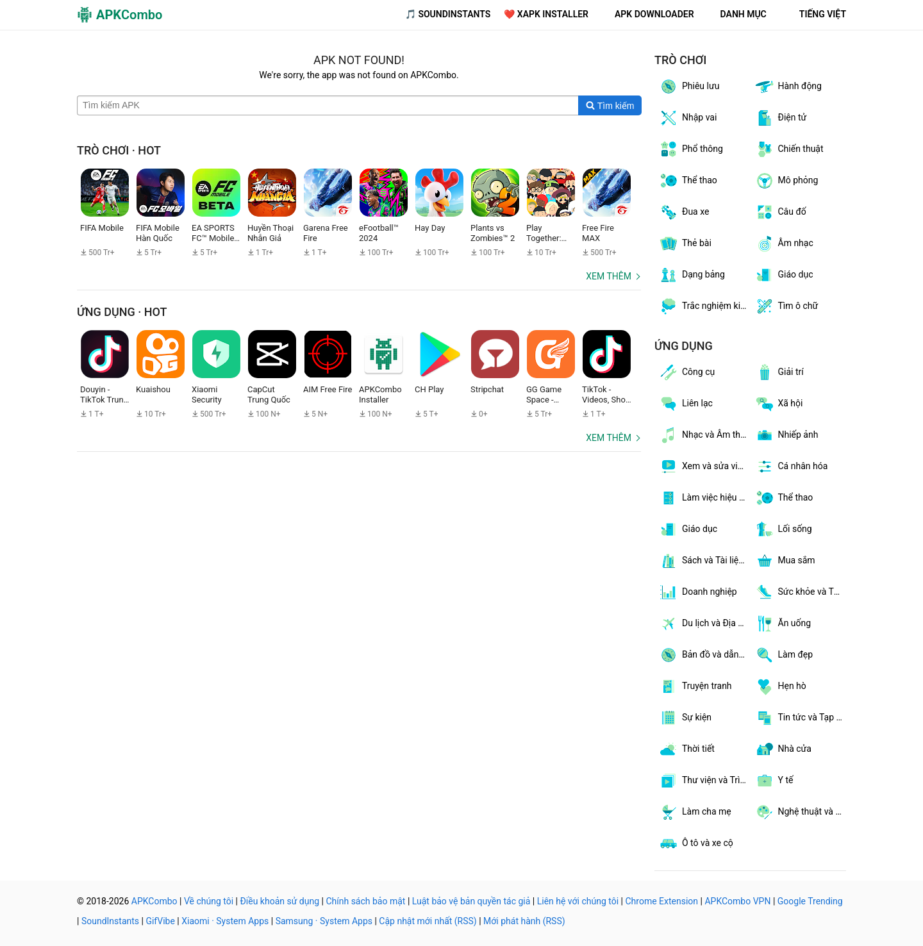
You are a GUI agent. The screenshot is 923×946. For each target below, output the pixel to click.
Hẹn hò (780, 686)
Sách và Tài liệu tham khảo (704, 561)
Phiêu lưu (688, 86)
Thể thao (783, 498)
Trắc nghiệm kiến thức (704, 306)
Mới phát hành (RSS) (524, 921)
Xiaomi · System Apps (225, 921)
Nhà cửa (782, 749)
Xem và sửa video (704, 466)
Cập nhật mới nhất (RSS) (427, 921)
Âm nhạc (783, 243)
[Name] (328, 105)
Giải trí (779, 372)
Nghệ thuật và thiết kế (800, 812)
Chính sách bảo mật (365, 901)
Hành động (788, 86)
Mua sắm (784, 561)
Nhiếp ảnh (786, 435)
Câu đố (780, 212)
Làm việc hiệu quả (704, 498)
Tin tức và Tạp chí (800, 718)
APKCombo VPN (737, 901)
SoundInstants (110, 921)
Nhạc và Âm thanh (704, 435)
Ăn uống (782, 623)
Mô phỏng (786, 180)
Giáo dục (783, 275)
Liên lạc (685, 404)
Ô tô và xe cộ (695, 843)
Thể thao (687, 180)
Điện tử (780, 118)
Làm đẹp (783, 655)
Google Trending (810, 901)
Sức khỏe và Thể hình (800, 592)
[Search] (610, 105)
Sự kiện (684, 718)
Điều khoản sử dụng (279, 901)
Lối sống (783, 529)
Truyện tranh (695, 686)
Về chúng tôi (208, 901)
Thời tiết (686, 749)
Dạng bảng (691, 275)
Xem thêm (608, 276)
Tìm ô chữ (786, 306)
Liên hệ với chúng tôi (578, 901)
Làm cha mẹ (694, 812)
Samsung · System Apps (324, 921)
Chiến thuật (789, 149)
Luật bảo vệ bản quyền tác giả (471, 901)
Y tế (774, 780)
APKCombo (154, 901)
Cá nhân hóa (791, 466)
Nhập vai (687, 118)
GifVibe (160, 921)
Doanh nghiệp (697, 592)
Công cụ (686, 372)
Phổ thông (690, 149)
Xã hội (778, 404)
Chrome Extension (661, 901)
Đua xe (683, 212)
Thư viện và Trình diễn (704, 780)
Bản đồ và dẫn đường (704, 655)
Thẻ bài (684, 243)
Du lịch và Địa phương (704, 623)
